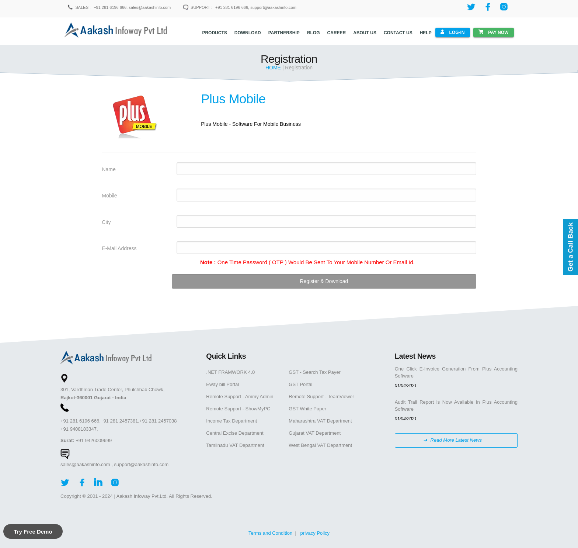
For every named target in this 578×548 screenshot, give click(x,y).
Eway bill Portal (222, 384)
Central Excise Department (234, 432)
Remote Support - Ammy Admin (239, 396)
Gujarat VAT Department (315, 432)
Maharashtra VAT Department (320, 420)
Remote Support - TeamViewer (321, 396)
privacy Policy (315, 532)
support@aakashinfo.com (141, 464)
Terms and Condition (270, 532)
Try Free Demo (33, 531)
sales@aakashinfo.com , (86, 464)
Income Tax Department (231, 420)
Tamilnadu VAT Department (235, 445)
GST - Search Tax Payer (314, 372)
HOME (273, 67)
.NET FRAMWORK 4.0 (230, 372)
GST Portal (300, 384)
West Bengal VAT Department (320, 445)
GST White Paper (307, 408)
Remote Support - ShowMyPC (238, 408)
